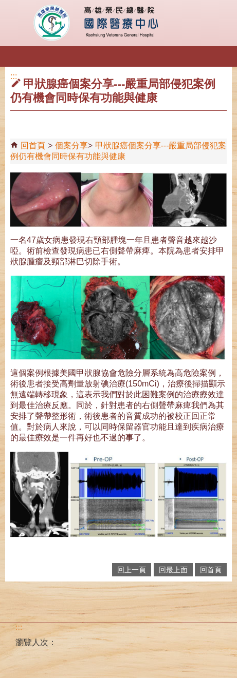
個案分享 (71, 145)
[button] (16, 57)
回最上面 (173, 570)
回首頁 (33, 145)
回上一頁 (131, 570)
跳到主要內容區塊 (5, 5)
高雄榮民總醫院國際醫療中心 (118, 23)
